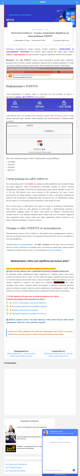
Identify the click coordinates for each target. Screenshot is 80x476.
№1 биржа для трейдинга (16, 464)
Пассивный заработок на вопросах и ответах (29, 313)
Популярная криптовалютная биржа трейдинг (29, 306)
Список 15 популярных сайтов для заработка (29, 303)
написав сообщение (54, 250)
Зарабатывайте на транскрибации (19, 244)
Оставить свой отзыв (61, 40)
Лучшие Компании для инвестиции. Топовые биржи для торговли (34, 438)
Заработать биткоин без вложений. (25, 310)
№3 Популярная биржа (15, 471)
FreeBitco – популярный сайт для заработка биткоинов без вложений (31, 447)
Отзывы (27, 40)
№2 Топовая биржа (13, 467)
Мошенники (19, 40)
